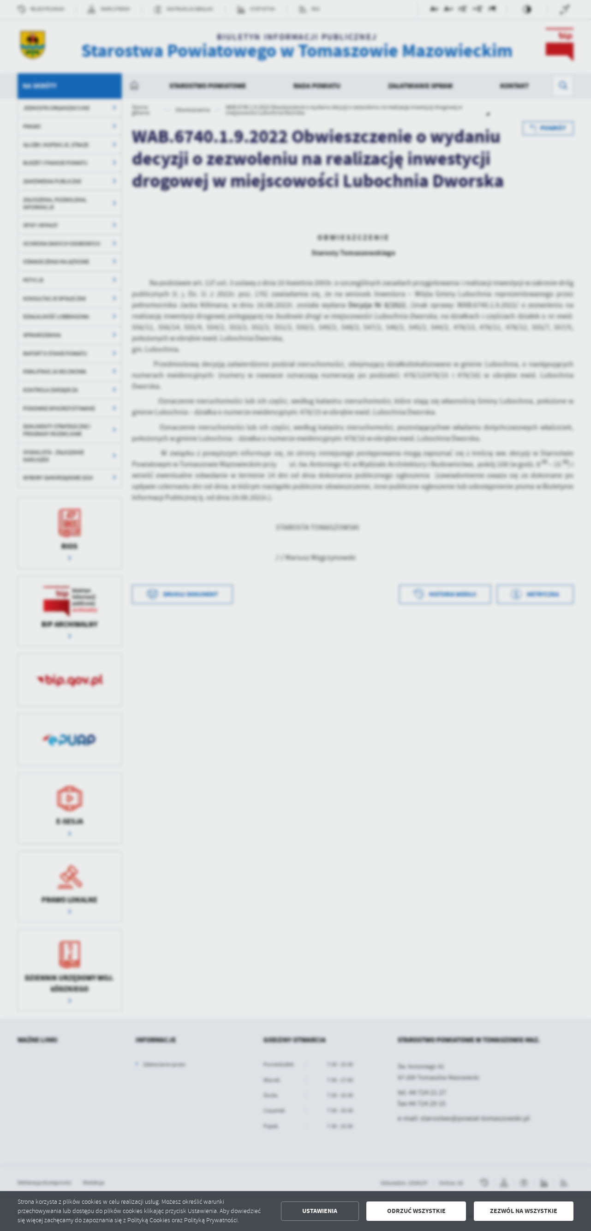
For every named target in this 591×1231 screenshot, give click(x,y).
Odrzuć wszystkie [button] (416, 1211)
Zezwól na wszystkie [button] (523, 1211)
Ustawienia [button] (319, 1211)
